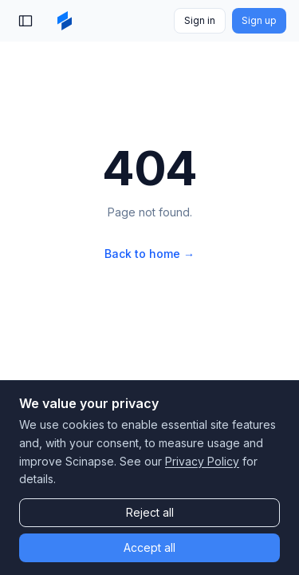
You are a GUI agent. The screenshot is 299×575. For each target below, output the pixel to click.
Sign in (199, 20)
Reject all (150, 512)
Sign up (259, 20)
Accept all (149, 547)
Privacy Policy (202, 461)
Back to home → (149, 253)
